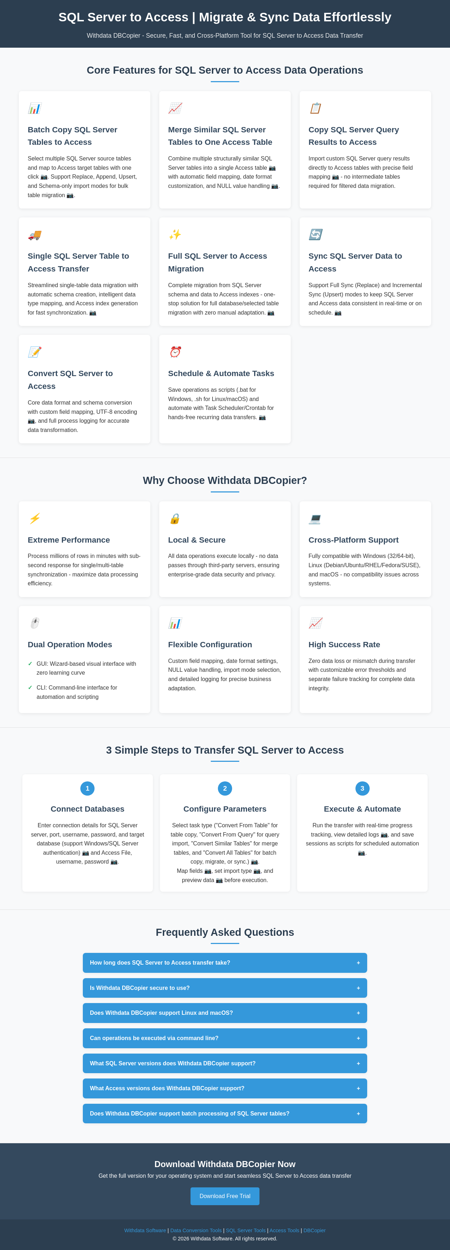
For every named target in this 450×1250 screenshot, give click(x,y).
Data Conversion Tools (196, 1230)
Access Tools (284, 1230)
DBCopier (315, 1230)
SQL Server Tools (246, 1230)
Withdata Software (145, 1230)
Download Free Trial (224, 1196)
